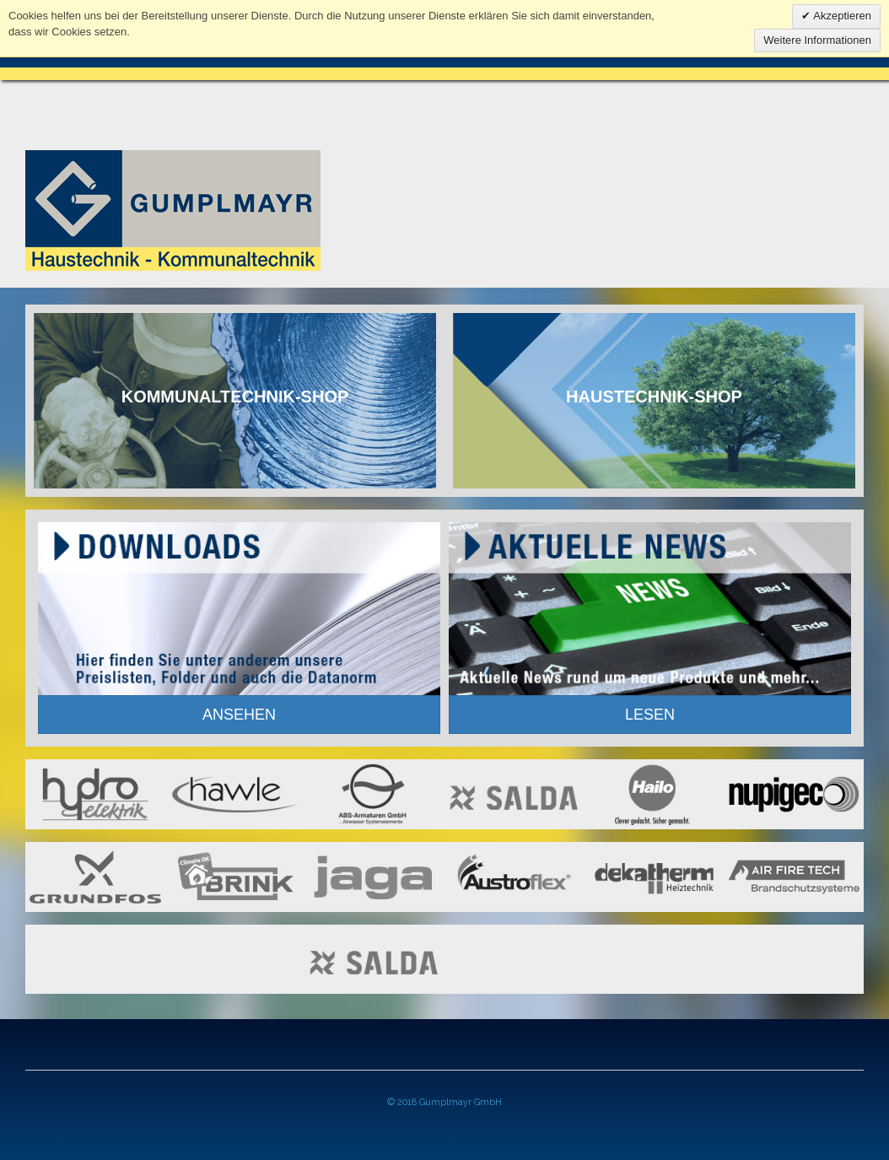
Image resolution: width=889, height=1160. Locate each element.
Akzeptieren (841, 15)
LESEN (650, 714)
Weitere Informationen (817, 40)
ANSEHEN (239, 714)
